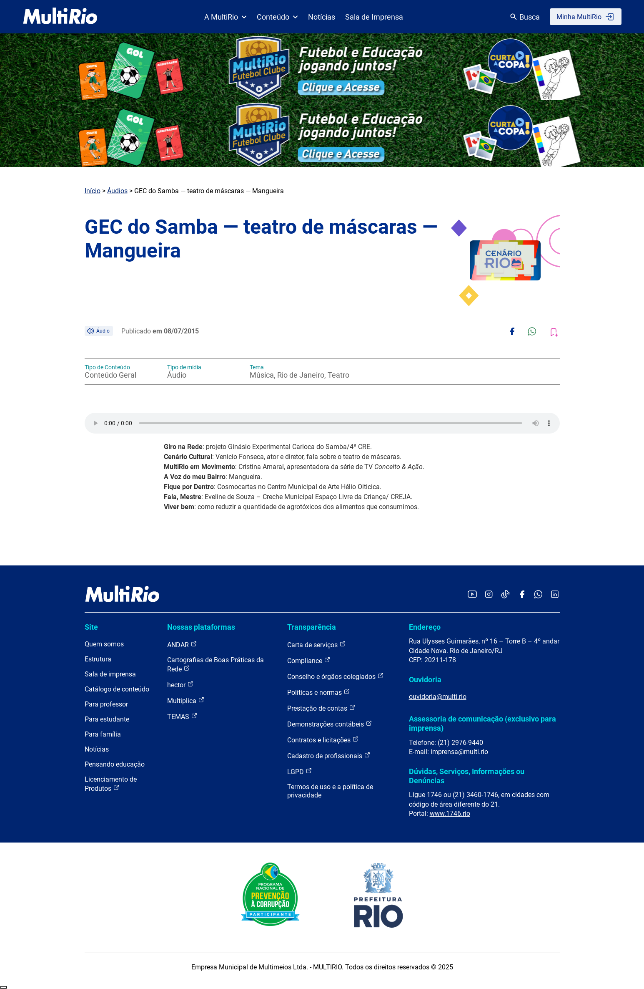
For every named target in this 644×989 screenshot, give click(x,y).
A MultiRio (225, 17)
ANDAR (182, 644)
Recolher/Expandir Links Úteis (3, 987)
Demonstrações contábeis (329, 723)
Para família (103, 734)
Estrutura (98, 659)
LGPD (299, 771)
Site (91, 627)
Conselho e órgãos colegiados (335, 676)
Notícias (321, 17)
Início (92, 191)
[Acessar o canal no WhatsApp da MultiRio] (538, 595)
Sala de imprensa (110, 674)
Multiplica (186, 700)
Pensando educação (115, 764)
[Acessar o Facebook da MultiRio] (522, 595)
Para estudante (107, 719)
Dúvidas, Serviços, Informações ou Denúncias (466, 776)
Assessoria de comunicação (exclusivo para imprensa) (482, 723)
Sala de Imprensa (374, 17)
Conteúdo (277, 17)
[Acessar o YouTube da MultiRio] (472, 595)
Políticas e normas (318, 692)
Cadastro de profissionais (329, 755)
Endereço (425, 627)
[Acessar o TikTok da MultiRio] (505, 595)
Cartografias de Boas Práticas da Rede (215, 664)
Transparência (311, 627)
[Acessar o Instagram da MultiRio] (489, 595)
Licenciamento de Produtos (111, 783)
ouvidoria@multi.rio (437, 697)
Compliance (309, 660)
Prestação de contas (321, 708)
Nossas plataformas (201, 627)
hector (180, 684)
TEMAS (182, 716)
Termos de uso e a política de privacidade (330, 791)
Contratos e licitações (323, 739)
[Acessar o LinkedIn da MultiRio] (555, 595)
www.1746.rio (450, 813)
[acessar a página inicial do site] (60, 17)
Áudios (117, 191)
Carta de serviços (316, 644)
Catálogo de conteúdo (117, 689)
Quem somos (104, 644)
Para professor (106, 704)
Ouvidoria (425, 679)
